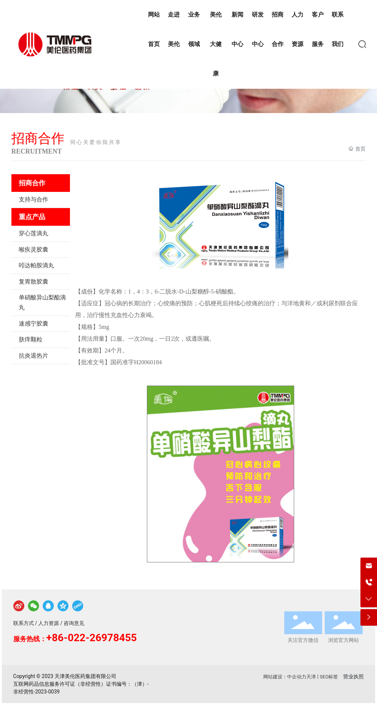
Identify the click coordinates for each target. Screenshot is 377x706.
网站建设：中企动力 (284, 676)
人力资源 (48, 623)
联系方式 (23, 623)
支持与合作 (33, 199)
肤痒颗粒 (30, 339)
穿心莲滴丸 (33, 233)
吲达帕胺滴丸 (36, 265)
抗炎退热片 (33, 355)
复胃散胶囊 (33, 281)
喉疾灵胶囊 (33, 249)
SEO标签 (329, 676)
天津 (311, 676)
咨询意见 (74, 623)
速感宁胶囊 (33, 323)
